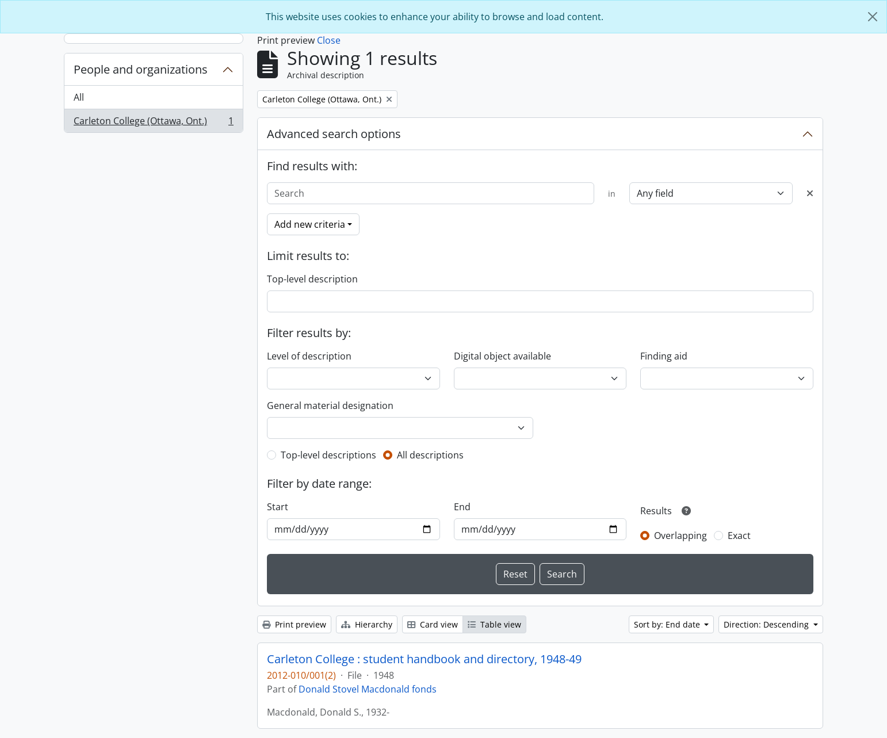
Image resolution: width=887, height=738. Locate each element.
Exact (739, 535)
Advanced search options (334, 134)
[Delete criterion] (809, 193)
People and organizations (141, 69)
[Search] (430, 193)
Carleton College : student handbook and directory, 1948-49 (424, 659)
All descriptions (430, 455)
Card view (432, 624)
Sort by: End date (668, 624)
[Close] (872, 17)
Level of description (309, 356)
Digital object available (502, 356)
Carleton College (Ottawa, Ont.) (153, 123)
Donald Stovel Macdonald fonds (368, 689)
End (462, 506)
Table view (494, 624)
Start (277, 506)
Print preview (294, 624)
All (79, 97)
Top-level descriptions (328, 455)
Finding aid (663, 356)
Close (329, 40)
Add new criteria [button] (309, 224)
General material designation (330, 405)
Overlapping (680, 535)
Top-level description (312, 279)
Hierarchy (366, 624)
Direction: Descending (767, 624)
